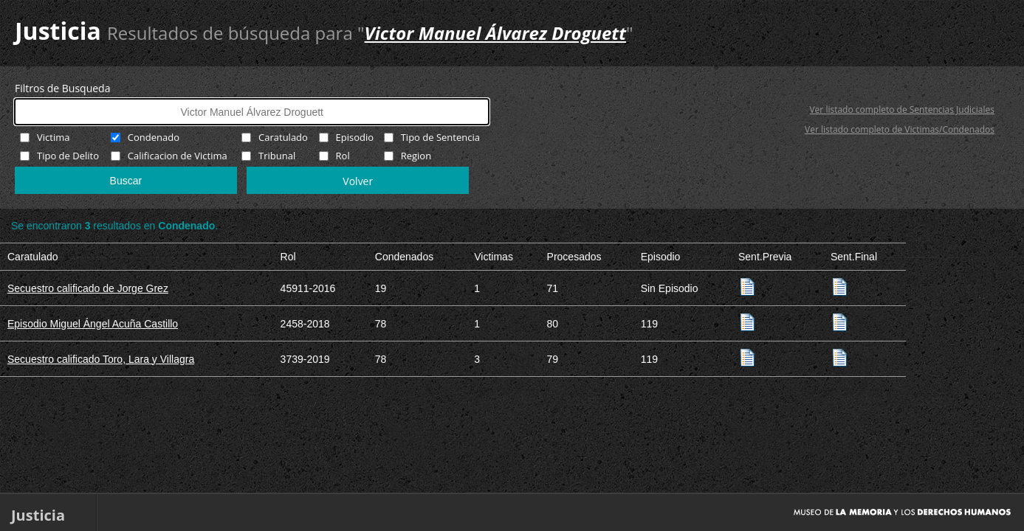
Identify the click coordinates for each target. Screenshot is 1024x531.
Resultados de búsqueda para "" (370, 33)
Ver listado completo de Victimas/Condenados (899, 129)
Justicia (58, 30)
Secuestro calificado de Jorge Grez (87, 288)
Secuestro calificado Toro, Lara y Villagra (100, 359)
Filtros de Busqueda (62, 88)
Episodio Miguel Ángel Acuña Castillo (92, 324)
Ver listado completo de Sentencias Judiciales (901, 109)
